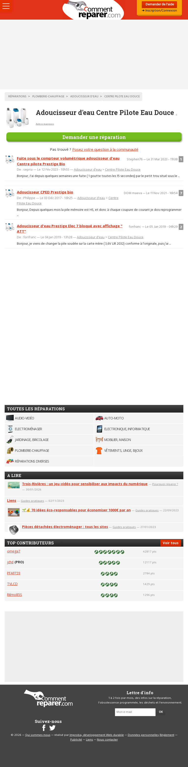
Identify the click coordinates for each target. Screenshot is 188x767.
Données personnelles (143, 735)
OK (161, 712)
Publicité (76, 739)
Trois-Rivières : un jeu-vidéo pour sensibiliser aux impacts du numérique (85, 483)
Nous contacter (107, 739)
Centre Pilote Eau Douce (123, 169)
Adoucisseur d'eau (88, 169)
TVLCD (12, 583)
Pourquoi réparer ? (165, 484)
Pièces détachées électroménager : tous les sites (65, 526)
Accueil (94, 10)
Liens (11, 500)
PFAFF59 (13, 573)
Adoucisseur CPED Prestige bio (45, 191)
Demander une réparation (94, 137)
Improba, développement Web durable (97, 735)
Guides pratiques (32, 501)
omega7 (13, 551)
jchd (10, 562)
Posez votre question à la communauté (105, 149)
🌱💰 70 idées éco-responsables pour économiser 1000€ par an (76, 510)
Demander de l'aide (159, 4)
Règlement (167, 735)
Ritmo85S (14, 594)
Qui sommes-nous (37, 735)
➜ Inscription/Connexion (159, 10)
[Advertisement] (94, 54)
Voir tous (170, 543)
